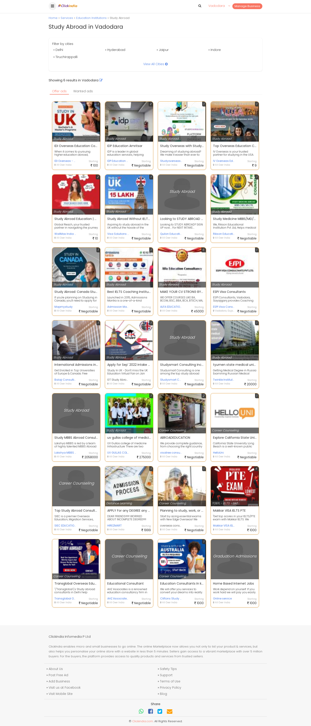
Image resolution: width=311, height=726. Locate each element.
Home (53, 18)
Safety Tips (168, 669)
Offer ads (59, 91)
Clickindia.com (142, 721)
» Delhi (58, 50)
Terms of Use (170, 681)
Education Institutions (91, 18)
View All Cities (155, 64)
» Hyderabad (115, 50)
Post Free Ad (58, 675)
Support (166, 675)
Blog (163, 694)
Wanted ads (83, 91)
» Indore (214, 50)
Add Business (59, 681)
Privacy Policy (170, 687)
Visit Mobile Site (61, 694)
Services (67, 18)
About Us (56, 669)
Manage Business (247, 6)
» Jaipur (163, 50)
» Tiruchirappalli (65, 57)
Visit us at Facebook (65, 687)
